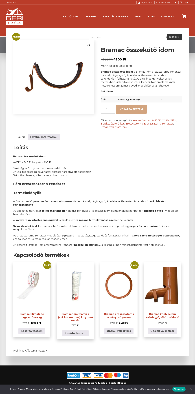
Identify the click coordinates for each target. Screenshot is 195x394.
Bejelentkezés (117, 383)
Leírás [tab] (21, 137)
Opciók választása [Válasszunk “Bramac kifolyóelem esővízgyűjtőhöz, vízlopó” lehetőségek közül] (162, 330)
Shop (138, 16)
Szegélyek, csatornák (114, 127)
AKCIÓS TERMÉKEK (164, 120)
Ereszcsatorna (134, 123)
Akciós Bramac (142, 120)
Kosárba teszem (131, 109)
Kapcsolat (168, 16)
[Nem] (191, 389)
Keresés (174, 37)
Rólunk (91, 16)
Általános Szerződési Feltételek (88, 383)
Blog (151, 16)
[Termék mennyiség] (108, 109)
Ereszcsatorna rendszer (158, 123)
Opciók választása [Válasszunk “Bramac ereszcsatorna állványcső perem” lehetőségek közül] (119, 330)
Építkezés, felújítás (112, 123)
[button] (89, 45)
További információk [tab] (43, 137)
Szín (104, 99)
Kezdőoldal (71, 16)
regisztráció (145, 2)
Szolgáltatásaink (115, 16)
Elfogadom (179, 389)
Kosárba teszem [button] (32, 330)
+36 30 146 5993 (164, 2)
